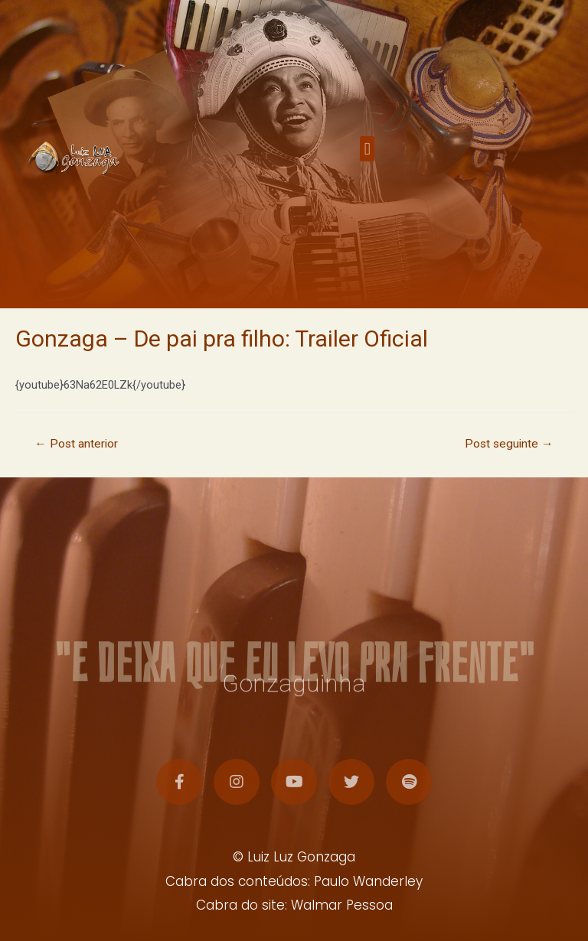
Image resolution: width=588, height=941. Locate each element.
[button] (367, 157)
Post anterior (76, 444)
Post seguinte (509, 444)
